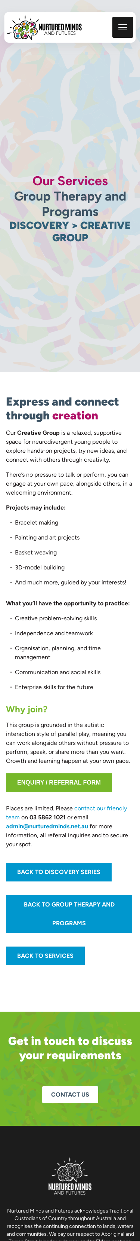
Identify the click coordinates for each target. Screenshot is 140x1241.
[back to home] (44, 27)
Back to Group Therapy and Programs (69, 914)
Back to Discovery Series (58, 871)
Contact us (70, 1094)
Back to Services (45, 955)
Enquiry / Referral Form (59, 782)
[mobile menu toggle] (122, 27)
